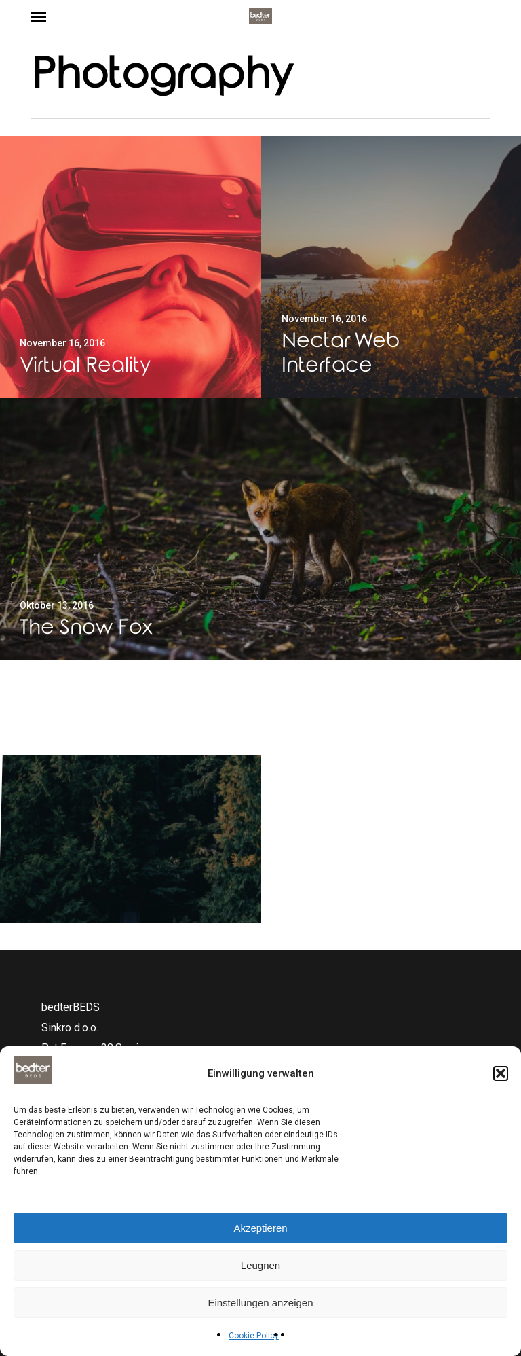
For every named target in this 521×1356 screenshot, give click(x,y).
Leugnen (260, 1265)
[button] (500, 1073)
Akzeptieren (260, 1228)
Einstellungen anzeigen (260, 1302)
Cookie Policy (254, 1335)
